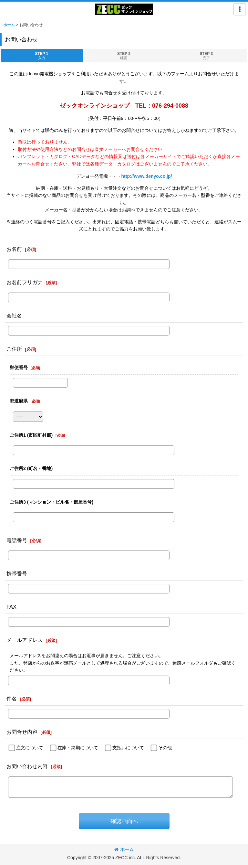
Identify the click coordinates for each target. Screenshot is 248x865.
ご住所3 (51, 502)
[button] (239, 9)
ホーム (124, 849)
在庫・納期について (77, 747)
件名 (11, 698)
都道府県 (19, 400)
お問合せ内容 (21, 732)
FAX (11, 607)
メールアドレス (24, 640)
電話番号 (16, 540)
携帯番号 (16, 573)
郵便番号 (19, 367)
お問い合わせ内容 (27, 766)
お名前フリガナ (24, 282)
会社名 (14, 315)
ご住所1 (31, 435)
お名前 (14, 249)
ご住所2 (31, 468)
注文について (29, 747)
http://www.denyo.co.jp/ (146, 176)
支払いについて (128, 747)
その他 (165, 747)
